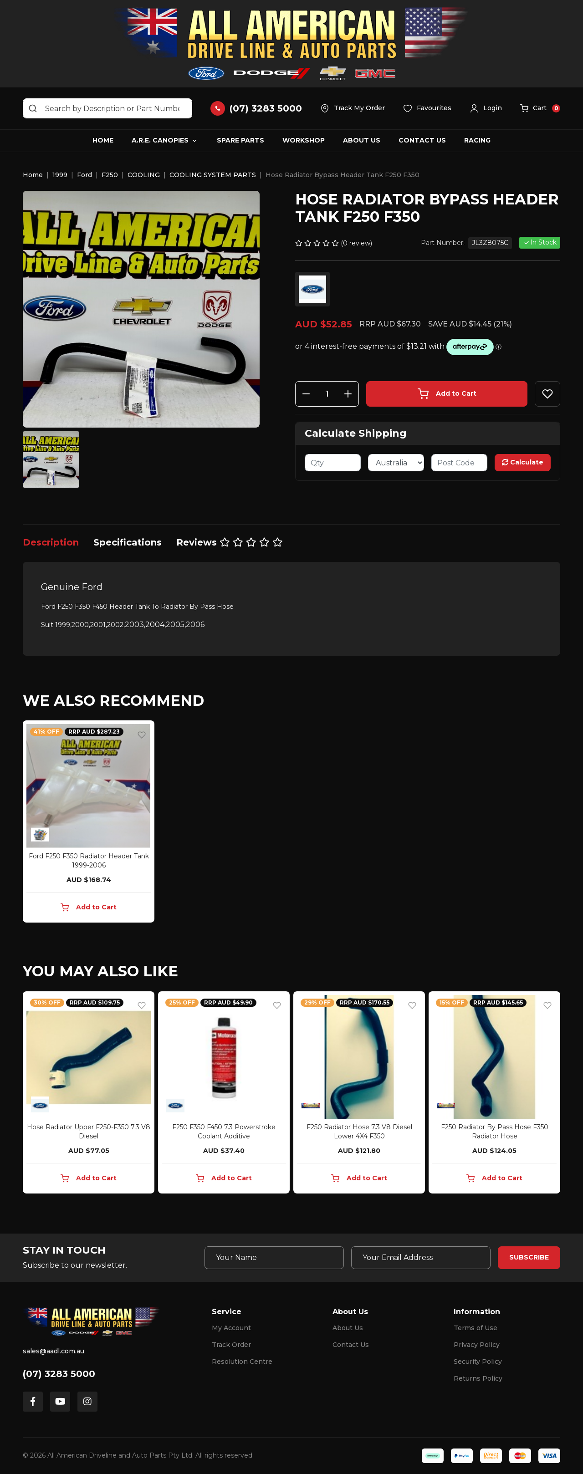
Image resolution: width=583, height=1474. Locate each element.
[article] (88, 823)
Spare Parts (240, 140)
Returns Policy (478, 1378)
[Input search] (107, 108)
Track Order (231, 1345)
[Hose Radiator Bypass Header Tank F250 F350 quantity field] (327, 394)
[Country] (396, 462)
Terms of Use (475, 1328)
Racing (477, 140)
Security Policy (478, 1361)
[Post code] (459, 462)
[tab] (51, 542)
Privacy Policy (477, 1345)
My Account (231, 1328)
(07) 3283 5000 (59, 1373)
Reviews (229, 542)
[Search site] (33, 108)
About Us (361, 140)
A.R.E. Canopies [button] (160, 140)
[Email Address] (421, 1257)
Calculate (522, 462)
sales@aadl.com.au (53, 1351)
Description (51, 542)
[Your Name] (274, 1257)
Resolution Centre (242, 1361)
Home (102, 140)
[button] (485, 108)
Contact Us (422, 140)
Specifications (127, 542)
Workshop (303, 140)
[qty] (333, 462)
